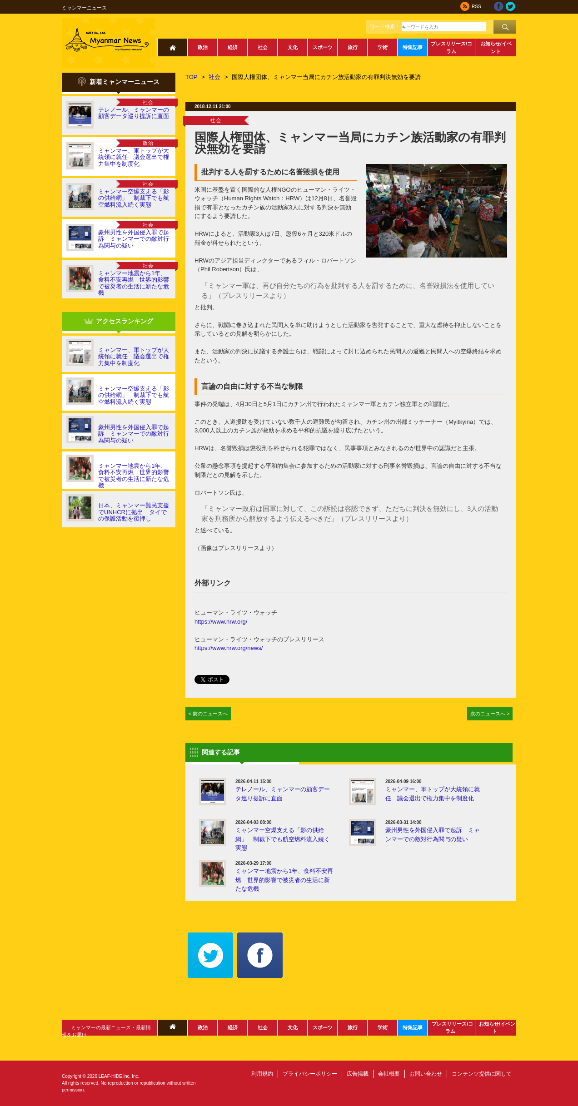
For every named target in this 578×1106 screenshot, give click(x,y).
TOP (191, 77)
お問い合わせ (425, 1074)
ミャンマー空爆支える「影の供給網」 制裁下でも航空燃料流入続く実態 (133, 198)
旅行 (353, 47)
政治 (203, 47)
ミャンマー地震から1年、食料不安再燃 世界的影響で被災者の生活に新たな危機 (133, 283)
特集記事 (413, 47)
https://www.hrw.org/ (220, 621)
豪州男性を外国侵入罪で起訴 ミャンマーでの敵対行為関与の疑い (133, 239)
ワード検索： (385, 26)
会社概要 (389, 1074)
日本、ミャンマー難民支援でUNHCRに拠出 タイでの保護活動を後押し (133, 512)
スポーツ (323, 47)
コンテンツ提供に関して (482, 1074)
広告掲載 (358, 1074)
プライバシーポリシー (310, 1074)
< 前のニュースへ (208, 713)
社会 (263, 47)
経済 (233, 47)
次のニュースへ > (490, 713)
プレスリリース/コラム (451, 47)
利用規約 (262, 1074)
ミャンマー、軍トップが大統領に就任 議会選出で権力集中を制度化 (133, 157)
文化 (293, 47)
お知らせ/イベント (496, 47)
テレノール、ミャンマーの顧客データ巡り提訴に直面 (133, 112)
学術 (383, 47)
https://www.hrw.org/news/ (228, 648)
